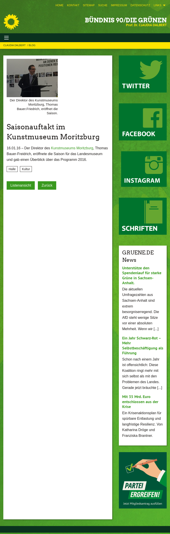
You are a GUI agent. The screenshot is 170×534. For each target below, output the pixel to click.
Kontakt (73, 5)
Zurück (47, 185)
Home (60, 5)
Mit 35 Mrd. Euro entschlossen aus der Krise (140, 401)
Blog (32, 45)
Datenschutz (140, 5)
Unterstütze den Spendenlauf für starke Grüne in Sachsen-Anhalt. (141, 275)
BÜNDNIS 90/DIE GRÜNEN (126, 20)
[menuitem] (60, 5)
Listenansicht (20, 185)
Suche (102, 5)
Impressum (119, 5)
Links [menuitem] (157, 5)
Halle (12, 169)
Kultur (26, 169)
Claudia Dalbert (14, 45)
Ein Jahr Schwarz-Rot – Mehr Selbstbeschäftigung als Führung (142, 345)
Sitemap (89, 5)
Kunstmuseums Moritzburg (72, 148)
